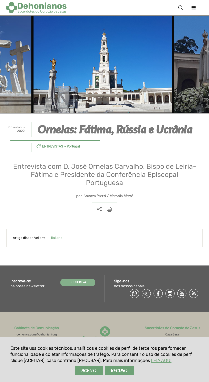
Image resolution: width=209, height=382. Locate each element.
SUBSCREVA (78, 282)
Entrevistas (52, 146)
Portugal (73, 146)
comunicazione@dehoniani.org (37, 334)
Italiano (56, 238)
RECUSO (119, 370)
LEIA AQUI (161, 360)
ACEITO (89, 370)
